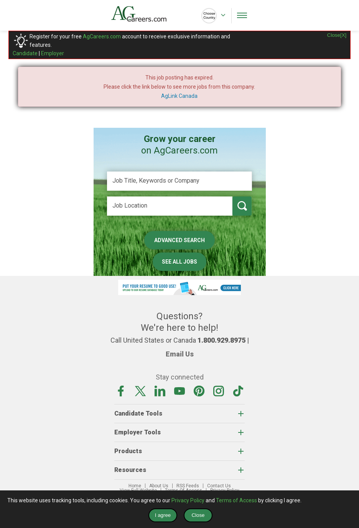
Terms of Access (236, 500)
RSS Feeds (187, 485)
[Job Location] (169, 206)
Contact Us (219, 485)
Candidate (25, 53)
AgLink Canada (179, 96)
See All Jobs (179, 262)
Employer (52, 53)
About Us (158, 485)
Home (134, 485)
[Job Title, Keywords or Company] (179, 181)
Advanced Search (179, 240)
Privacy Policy (187, 500)
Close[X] (336, 35)
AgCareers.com (102, 36)
